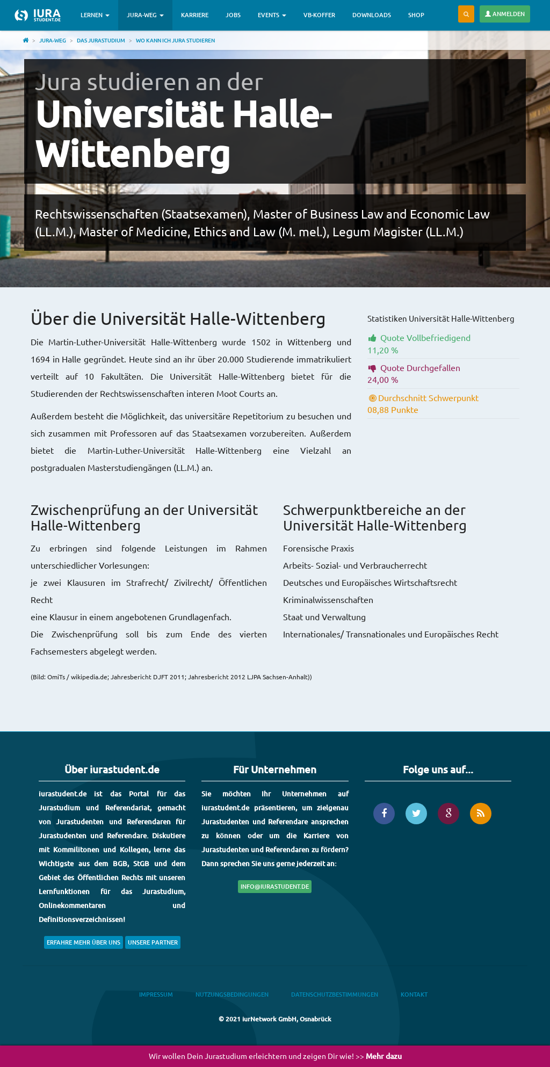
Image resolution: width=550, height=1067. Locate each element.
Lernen (95, 14)
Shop (416, 14)
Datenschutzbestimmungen (334, 994)
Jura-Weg (145, 14)
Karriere (194, 14)
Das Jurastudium (101, 40)
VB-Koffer (319, 14)
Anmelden (505, 13)
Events (272, 14)
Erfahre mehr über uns (83, 942)
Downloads (371, 14)
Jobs (233, 14)
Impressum (156, 994)
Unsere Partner (153, 942)
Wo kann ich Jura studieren (175, 40)
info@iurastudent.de (275, 886)
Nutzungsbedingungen (232, 994)
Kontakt (414, 994)
